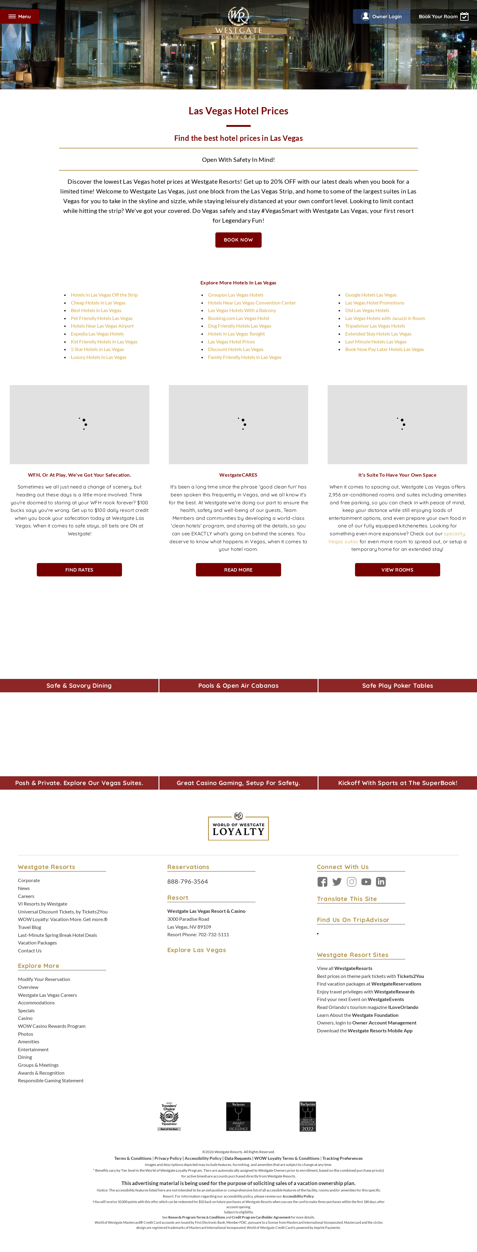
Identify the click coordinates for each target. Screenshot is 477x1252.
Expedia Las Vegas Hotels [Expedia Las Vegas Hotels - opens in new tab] (97, 333)
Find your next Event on (360, 999)
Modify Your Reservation (44, 979)
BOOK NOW (238, 240)
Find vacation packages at (369, 983)
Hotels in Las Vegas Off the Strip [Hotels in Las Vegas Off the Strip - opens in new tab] (104, 294)
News (24, 888)
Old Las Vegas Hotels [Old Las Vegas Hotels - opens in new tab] (367, 310)
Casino (25, 1018)
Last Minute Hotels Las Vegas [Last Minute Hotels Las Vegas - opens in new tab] (376, 341)
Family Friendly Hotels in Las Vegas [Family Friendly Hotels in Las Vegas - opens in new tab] (244, 357)
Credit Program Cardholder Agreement (261, 1217)
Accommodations (36, 1002)
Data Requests (238, 1158)
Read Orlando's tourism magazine (367, 1007)
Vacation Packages (37, 942)
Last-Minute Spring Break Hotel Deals (57, 935)
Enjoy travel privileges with (366, 991)
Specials (26, 1010)
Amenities (28, 1041)
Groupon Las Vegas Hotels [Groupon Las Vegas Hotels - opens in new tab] (235, 294)
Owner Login (381, 16)
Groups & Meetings (38, 1065)
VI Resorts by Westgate (42, 903)
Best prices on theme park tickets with (370, 976)
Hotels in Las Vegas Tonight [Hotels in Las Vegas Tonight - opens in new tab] (236, 333)
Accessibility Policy (203, 1158)
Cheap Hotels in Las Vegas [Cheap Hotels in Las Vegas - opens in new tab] (98, 302)
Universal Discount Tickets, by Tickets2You (63, 911)
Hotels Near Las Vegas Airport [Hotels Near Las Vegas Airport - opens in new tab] (102, 326)
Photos (25, 1034)
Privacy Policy (168, 1158)
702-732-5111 (213, 934)
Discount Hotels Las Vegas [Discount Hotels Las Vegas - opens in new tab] (235, 349)
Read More (238, 570)
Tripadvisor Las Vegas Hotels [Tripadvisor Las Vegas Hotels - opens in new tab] (375, 326)
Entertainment (33, 1049)
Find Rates (79, 570)
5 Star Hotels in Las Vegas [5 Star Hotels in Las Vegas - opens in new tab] (97, 349)
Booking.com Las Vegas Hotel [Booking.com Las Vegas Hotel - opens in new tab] (238, 318)
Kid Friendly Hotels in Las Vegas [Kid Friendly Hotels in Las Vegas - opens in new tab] (104, 341)
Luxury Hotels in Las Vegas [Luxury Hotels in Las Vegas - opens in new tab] (99, 357)
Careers (26, 896)
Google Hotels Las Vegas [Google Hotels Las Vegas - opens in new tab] (371, 294)
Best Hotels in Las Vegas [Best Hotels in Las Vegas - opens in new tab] (96, 310)
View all (344, 968)
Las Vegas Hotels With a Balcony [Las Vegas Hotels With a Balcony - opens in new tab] (242, 310)
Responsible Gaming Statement (51, 1080)
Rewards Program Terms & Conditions (196, 1217)
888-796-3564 (187, 881)
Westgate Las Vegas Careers (47, 995)
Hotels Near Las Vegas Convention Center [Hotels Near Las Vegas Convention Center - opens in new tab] (252, 302)
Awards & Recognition (41, 1073)
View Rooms (397, 570)
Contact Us (30, 950)
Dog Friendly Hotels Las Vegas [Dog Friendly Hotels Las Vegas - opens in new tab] (239, 326)
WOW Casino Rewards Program (51, 1026)
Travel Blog (29, 927)
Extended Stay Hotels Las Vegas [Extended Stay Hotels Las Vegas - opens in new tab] (378, 333)
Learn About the (358, 1015)
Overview (28, 987)
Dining (25, 1057)
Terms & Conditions (132, 1158)
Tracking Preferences (342, 1158)
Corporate (29, 880)
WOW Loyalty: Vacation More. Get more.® (63, 919)
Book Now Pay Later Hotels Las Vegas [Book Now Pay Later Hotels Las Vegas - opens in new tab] (384, 349)
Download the (365, 1030)
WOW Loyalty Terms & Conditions (286, 1158)
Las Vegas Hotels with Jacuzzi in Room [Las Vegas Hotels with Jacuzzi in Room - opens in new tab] (385, 318)
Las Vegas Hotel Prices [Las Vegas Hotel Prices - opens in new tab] (231, 341)
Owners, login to (366, 1022)
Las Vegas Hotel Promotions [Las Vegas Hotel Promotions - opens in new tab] (374, 302)
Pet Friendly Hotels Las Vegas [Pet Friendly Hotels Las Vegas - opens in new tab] (102, 318)
